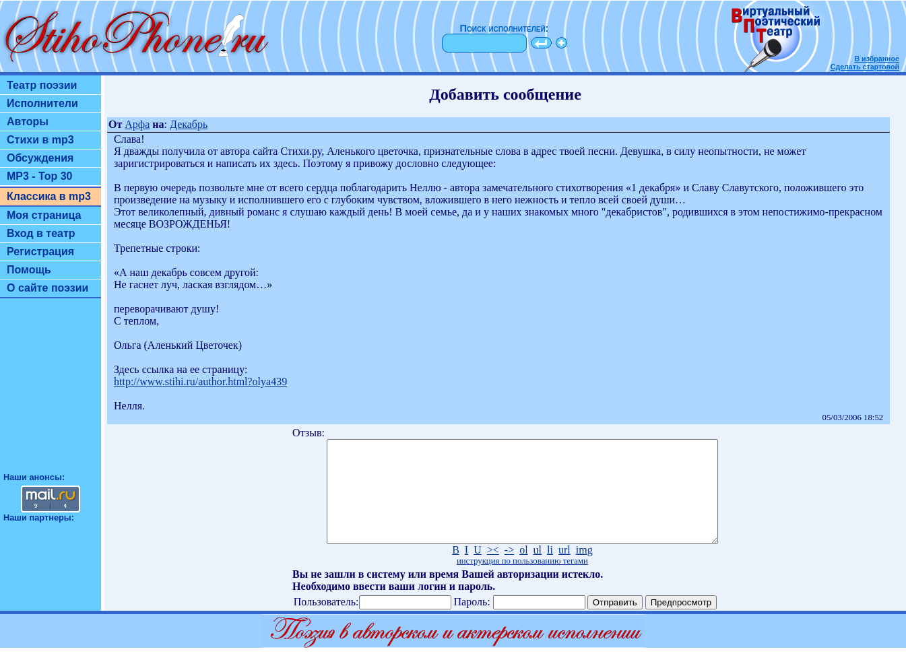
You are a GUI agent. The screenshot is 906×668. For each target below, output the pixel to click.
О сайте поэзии (47, 288)
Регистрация (40, 251)
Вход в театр (41, 233)
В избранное (876, 59)
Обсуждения (40, 158)
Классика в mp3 (49, 196)
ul (537, 570)
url (564, 570)
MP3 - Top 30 (40, 176)
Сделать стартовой (865, 67)
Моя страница (44, 215)
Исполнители (42, 103)
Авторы (27, 121)
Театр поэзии (42, 85)
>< (493, 570)
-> (509, 570)
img (584, 570)
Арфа (137, 124)
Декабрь (188, 124)
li (550, 570)
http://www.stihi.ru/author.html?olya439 (200, 381)
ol (523, 570)
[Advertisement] (50, 391)
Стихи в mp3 (40, 139)
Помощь (29, 269)
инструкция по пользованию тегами (522, 581)
